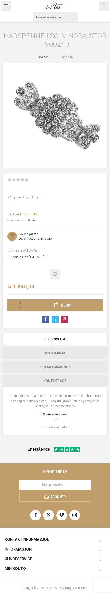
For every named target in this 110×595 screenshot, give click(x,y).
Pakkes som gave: (22, 250)
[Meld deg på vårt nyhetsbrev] (55, 485)
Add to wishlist (55, 274)
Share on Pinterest (64, 319)
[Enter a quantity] (12, 305)
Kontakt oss (55, 381)
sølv (56, 419)
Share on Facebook (45, 319)
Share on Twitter (55, 319)
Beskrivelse (55, 339)
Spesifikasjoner (55, 367)
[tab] (55, 339)
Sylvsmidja (30, 214)
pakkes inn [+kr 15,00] (28, 257)
